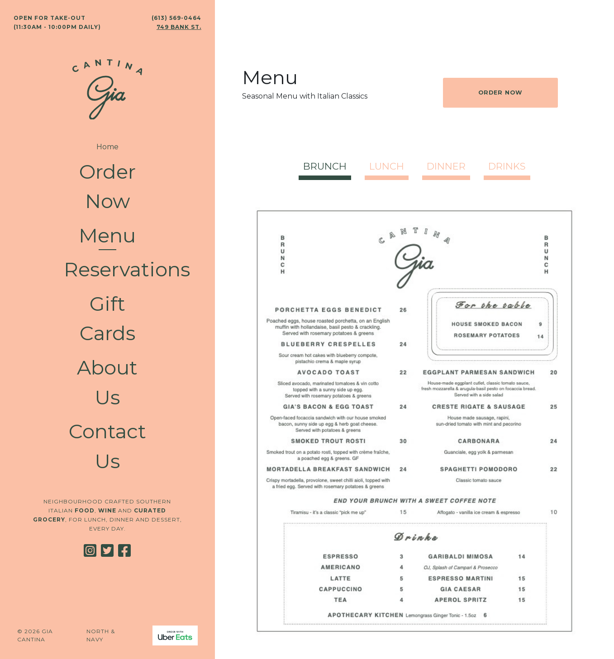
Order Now (107, 186)
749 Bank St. (179, 27)
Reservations (107, 269)
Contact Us (107, 446)
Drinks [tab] (507, 166)
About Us (107, 382)
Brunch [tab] (325, 166)
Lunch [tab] (386, 166)
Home (107, 146)
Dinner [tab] (446, 166)
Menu (107, 235)
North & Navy (100, 635)
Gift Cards (107, 319)
